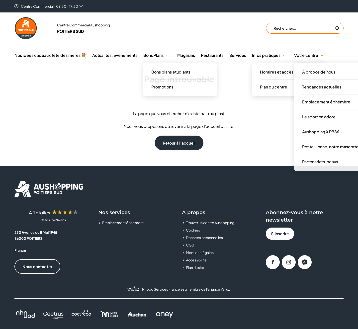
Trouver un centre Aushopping (210, 222)
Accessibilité (196, 260)
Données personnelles (204, 237)
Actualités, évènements (114, 55)
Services (237, 55)
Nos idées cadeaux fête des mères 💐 (50, 55)
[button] (167, 55)
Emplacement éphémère (123, 222)
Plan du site (195, 267)
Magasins (186, 55)
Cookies (193, 230)
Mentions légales (200, 252)
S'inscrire (280, 233)
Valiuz (225, 289)
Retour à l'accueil (179, 143)
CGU (190, 245)
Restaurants (212, 55)
